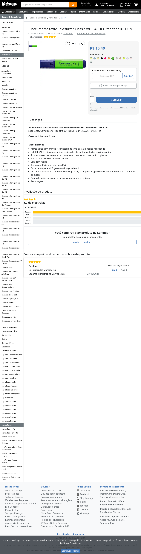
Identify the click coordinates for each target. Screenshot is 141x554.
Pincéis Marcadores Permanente (9, 454)
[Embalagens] (133, 11)
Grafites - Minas (7, 343)
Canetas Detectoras (9, 103)
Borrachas (5, 27)
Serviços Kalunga (13, 513)
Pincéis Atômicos (8, 436)
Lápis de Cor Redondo (10, 362)
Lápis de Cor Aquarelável (11, 354)
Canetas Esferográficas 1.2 (10, 164)
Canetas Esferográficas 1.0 (10, 39)
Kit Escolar (5, 347)
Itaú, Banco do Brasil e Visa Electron (115, 510)
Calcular (128, 73)
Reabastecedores (8, 473)
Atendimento (86, 5)
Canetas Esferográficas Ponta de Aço (10, 210)
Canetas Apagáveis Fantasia (9, 94)
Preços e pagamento (51, 497)
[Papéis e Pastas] (73, 11)
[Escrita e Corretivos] (96, 11)
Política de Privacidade (52, 519)
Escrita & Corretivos (9, 331)
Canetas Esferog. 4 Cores (11, 107)
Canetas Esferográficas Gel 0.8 (10, 190)
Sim (114, 260)
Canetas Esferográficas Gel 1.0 (10, 197)
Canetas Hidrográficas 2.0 (10, 242)
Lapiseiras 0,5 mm (8, 405)
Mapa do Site (12, 510)
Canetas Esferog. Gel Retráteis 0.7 (9, 118)
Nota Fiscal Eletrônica (52, 513)
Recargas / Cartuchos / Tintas (10, 478)
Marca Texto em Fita (9, 433)
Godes (4, 339)
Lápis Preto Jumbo (8, 382)
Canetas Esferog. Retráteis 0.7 (8, 131)
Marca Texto (6, 54)
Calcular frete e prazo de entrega (107, 67)
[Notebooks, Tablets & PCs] (51, 11)
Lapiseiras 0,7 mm (8, 409)
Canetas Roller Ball (9, 295)
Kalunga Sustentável (15, 519)
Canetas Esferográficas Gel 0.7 (10, 184)
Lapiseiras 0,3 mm (8, 401)
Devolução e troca (50, 506)
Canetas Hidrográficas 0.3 (10, 216)
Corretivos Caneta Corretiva (8, 311)
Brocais (4, 85)
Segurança (46, 510)
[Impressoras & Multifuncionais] (37, 11)
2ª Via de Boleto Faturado (54, 523)
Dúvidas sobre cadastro (53, 493)
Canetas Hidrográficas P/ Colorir (11, 262)
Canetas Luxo (7, 267)
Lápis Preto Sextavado (10, 390)
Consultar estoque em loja (113, 82)
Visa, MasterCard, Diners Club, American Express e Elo (113, 493)
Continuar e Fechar (70, 551)
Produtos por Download (53, 516)
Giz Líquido (6, 335)
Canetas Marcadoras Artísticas (9, 272)
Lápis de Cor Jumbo (9, 358)
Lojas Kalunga (12, 493)
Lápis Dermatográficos (10, 374)
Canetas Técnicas (8, 302)
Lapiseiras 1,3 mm (8, 417)
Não (124, 260)
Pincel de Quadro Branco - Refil (11, 467)
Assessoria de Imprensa (17, 523)
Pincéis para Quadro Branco (9, 59)
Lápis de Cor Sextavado (10, 366)
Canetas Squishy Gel (9, 298)
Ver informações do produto (91, 33)
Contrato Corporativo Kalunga (20, 503)
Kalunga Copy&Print (15, 516)
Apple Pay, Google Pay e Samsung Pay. (114, 520)
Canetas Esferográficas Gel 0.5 (10, 177)
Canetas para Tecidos (10, 291)
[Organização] (108, 11)
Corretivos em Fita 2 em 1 (11, 322)
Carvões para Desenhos (11, 306)
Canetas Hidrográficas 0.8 (10, 229)
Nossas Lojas (86, 3)
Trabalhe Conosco (14, 497)
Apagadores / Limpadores (6, 72)
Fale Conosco (12, 506)
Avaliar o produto (82, 232)
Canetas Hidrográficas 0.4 (10, 45)
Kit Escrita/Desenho (9, 350)
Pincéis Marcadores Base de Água (11, 441)
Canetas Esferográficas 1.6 (10, 171)
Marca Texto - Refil (8, 429)
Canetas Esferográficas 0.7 (10, 32)
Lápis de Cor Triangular (10, 370)
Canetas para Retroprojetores (7, 285)
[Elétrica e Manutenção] (121, 11)
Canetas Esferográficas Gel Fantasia (10, 203)
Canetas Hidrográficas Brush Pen (10, 255)
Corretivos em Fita (9, 50)
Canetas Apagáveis (9, 89)
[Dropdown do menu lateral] (12, 17)
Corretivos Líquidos (9, 327)
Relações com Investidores (18, 526)
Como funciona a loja (51, 490)
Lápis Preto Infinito (9, 378)
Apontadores (6, 77)
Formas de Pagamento (112, 486)
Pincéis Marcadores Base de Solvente (11, 448)
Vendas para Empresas (17, 500)
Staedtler (64, 18)
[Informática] (84, 11)
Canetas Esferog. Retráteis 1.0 (8, 138)
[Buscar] (73, 4)
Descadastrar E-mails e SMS (55, 526)
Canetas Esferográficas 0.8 (10, 151)
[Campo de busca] (45, 4)
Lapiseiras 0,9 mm (8, 413)
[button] (33, 46)
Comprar (120, 93)
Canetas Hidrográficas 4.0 (10, 249)
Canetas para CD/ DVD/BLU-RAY (8, 279)
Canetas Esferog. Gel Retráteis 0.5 (9, 112)
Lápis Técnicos (7, 397)
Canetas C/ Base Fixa (9, 99)
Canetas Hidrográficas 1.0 (10, 236)
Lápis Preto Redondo (10, 386)
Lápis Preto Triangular (10, 393)
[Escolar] (63, 11)
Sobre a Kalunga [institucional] (13, 490)
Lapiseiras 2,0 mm (8, 421)
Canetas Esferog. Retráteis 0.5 (8, 125)
